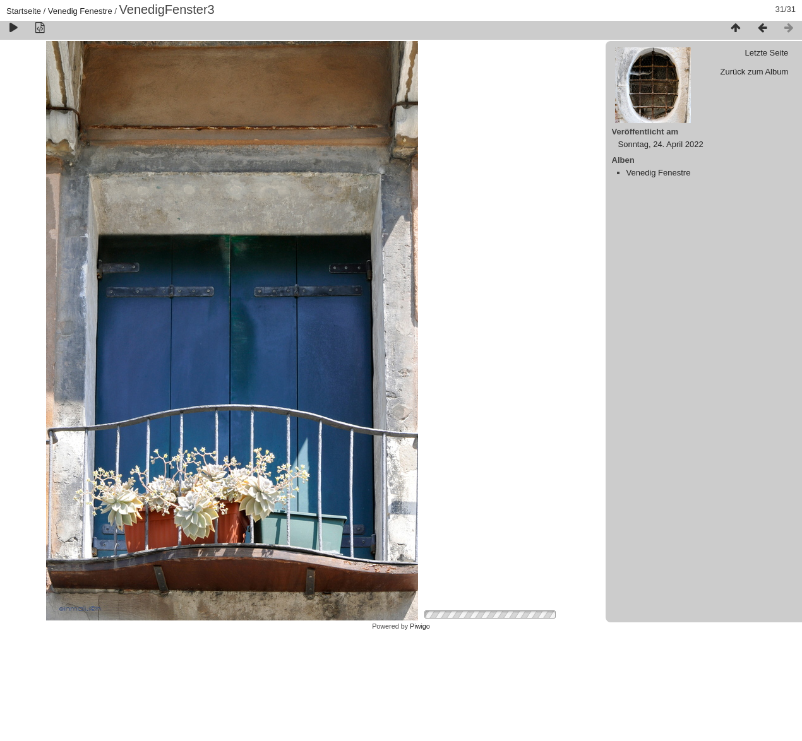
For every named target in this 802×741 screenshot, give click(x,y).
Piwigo (420, 626)
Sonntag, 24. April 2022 (660, 144)
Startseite (23, 11)
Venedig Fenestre (80, 11)
